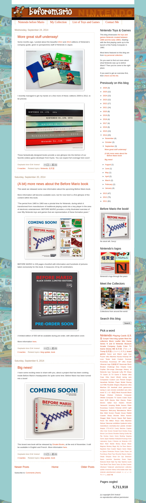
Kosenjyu (125, 438)
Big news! (25, 367)
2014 (69, 42)
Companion (104, 380)
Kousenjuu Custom (107, 408)
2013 (60, 42)
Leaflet (117, 341)
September (110, 146)
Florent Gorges (125, 380)
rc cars (107, 390)
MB (113, 349)
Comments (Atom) (33, 473)
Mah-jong (112, 410)
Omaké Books (58, 444)
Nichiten (111, 382)
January (108, 188)
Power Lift (128, 451)
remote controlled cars (119, 390)
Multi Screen (109, 413)
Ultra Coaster (127, 464)
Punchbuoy (104, 454)
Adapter (102, 428)
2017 (105, 123)
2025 (105, 92)
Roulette (110, 385)
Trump (102, 351)
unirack (118, 472)
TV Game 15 (105, 374)
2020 (105, 111)
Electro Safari (106, 403)
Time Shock (112, 464)
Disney (108, 349)
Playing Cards (119, 335)
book (53, 352)
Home (55, 467)
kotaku (122, 469)
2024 (105, 96)
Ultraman (103, 364)
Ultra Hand (110, 377)
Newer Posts (22, 467)
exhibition (116, 423)
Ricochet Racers (121, 454)
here (34, 342)
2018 (105, 119)
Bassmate (123, 364)
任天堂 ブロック (123, 349)
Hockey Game (108, 436)
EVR (106, 400)
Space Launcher (106, 459)
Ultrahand (103, 467)
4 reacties (22, 458)
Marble (112, 444)
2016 (105, 127)
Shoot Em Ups (118, 456)
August (108, 164)
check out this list (111, 76)
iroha (118, 469)
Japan (107, 438)
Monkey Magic (111, 446)
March (108, 180)
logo (108, 364)
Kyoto (110, 441)
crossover (108, 469)
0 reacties (22, 168)
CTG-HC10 (110, 428)
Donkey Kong (126, 431)
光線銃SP (115, 364)
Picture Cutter (119, 451)
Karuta (119, 356)
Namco (129, 446)
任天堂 (51, 168)
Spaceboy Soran (120, 459)
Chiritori (110, 395)
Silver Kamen (126, 415)
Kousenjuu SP (115, 362)
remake (128, 426)
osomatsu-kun (114, 426)
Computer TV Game (113, 397)
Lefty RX (122, 372)
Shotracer (128, 456)
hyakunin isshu (125, 423)
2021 (105, 107)
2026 (105, 88)
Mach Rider (104, 444)
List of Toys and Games (86, 22)
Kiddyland (118, 438)
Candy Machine (120, 428)
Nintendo (44, 168)
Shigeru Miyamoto (120, 385)
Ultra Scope (126, 362)
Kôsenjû (118, 408)
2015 (105, 131)
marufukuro (104, 426)
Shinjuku (108, 456)
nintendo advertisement (108, 472)
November (109, 138)
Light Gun (127, 354)
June (107, 168)
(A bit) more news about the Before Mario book (53, 184)
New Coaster (111, 449)
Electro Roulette (113, 433)
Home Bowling (120, 436)
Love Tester (105, 359)
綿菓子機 (110, 475)
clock (120, 387)
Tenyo (117, 421)
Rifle (105, 385)
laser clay (128, 469)
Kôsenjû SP (127, 356)
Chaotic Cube (126, 367)
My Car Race (121, 446)
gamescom (127, 387)
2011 (105, 201)
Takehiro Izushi (126, 462)
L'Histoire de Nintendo (120, 441)
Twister (124, 374)
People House (120, 413)
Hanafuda (103, 382)
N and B (111, 344)
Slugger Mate (105, 418)
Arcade (103, 346)
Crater (124, 397)
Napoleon (103, 449)
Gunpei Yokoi (108, 339)
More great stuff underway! (38, 37)
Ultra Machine (111, 356)
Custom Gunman (124, 359)
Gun (115, 403)
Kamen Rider (126, 405)
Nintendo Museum (123, 344)
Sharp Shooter (113, 415)
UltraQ (118, 377)
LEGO (124, 408)
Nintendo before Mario (31, 22)
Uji (121, 464)
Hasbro (121, 403)
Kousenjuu (104, 362)
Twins (118, 464)
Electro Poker (126, 400)
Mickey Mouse (121, 444)
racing (102, 390)
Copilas (103, 369)
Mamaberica (121, 410)
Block (111, 341)
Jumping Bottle (114, 405)
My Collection (58, 22)
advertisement (119, 467)
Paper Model (120, 382)
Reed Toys (111, 454)
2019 (105, 115)
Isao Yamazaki (113, 372)
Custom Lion (114, 380)
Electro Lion (104, 433)
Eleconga (118, 369)
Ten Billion (110, 421)
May (107, 172)
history (114, 469)
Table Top (114, 462)
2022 (105, 103)
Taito (119, 462)
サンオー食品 (110, 392)
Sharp (129, 372)
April (107, 176)
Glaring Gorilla (124, 433)
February (109, 184)
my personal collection (113, 55)
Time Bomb (104, 464)
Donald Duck (117, 431)
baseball (114, 387)
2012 (105, 197)
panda (122, 426)
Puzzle (102, 356)
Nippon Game (121, 449)
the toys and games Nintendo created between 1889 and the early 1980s (114, 37)
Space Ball (121, 418)
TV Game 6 (116, 374)
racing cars (126, 377)
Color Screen (108, 431)
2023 (105, 100)
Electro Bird (114, 400)
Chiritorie (118, 395)
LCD (129, 441)
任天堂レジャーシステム (116, 351)
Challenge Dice (113, 367)
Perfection (111, 451)
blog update (45, 352)
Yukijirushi (111, 467)
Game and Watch (114, 354)
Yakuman (109, 423)
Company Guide (114, 346)
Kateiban (112, 438)
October (108, 142)
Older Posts (87, 467)
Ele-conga (110, 369)
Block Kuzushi (121, 392)
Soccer (113, 418)
